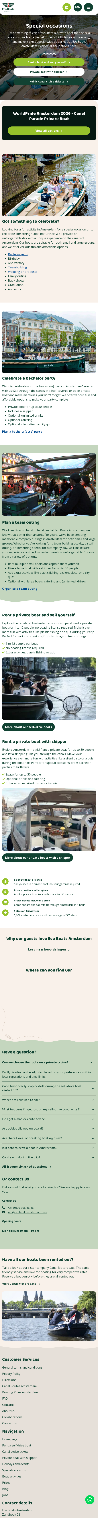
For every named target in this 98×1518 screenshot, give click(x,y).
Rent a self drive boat (16, 1445)
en (77, 7)
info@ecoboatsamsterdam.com (24, 1212)
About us (8, 1411)
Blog (5, 1489)
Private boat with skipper (49, 72)
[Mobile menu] (88, 7)
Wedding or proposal (22, 272)
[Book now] (66, 7)
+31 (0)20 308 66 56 (18, 1207)
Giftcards (8, 1405)
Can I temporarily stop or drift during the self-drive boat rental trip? (42, 1088)
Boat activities (11, 1476)
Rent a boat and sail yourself (49, 62)
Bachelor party (18, 254)
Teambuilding (17, 267)
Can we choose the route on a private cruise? (35, 1062)
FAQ (5, 1398)
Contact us (9, 1423)
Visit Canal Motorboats (21, 1284)
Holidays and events (16, 1464)
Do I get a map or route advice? (24, 1119)
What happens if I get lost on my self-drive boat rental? (41, 1109)
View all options (49, 131)
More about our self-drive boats (28, 727)
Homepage (9, 1439)
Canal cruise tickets (15, 1452)
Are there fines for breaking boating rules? (32, 1138)
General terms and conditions (22, 1367)
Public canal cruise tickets (49, 81)
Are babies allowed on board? (22, 1129)
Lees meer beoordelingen (49, 949)
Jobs (5, 1495)
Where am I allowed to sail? (21, 1100)
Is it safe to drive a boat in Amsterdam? (29, 1148)
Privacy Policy (11, 1374)
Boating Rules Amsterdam (20, 1392)
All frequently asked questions (26, 1167)
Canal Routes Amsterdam (19, 1386)
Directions (9, 1380)
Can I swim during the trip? (21, 1157)
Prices (6, 1483)
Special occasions (14, 1470)
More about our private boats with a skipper (37, 858)
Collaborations (12, 1417)
